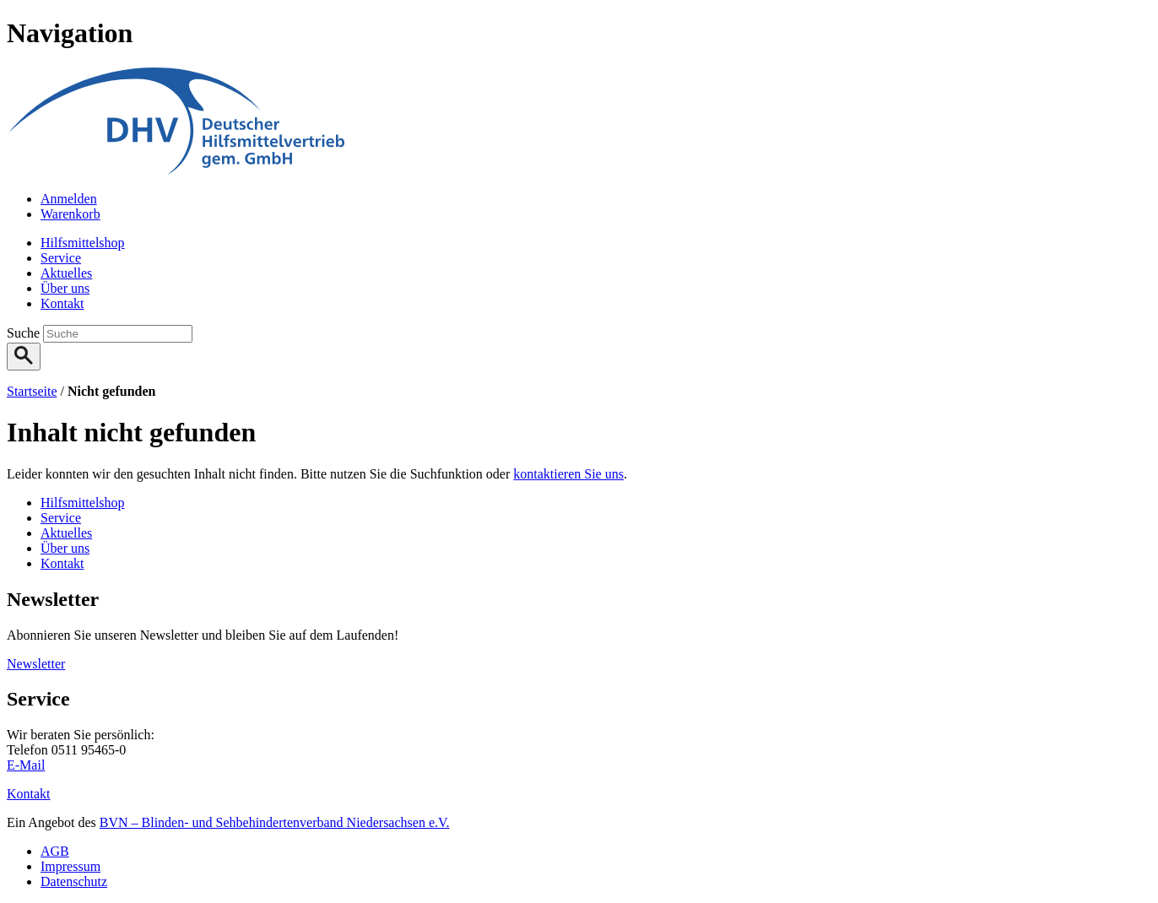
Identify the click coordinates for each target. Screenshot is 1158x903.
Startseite (32, 391)
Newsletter (36, 664)
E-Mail (26, 765)
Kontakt (29, 794)
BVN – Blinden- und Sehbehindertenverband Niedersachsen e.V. (275, 822)
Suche (25, 333)
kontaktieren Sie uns (568, 474)
